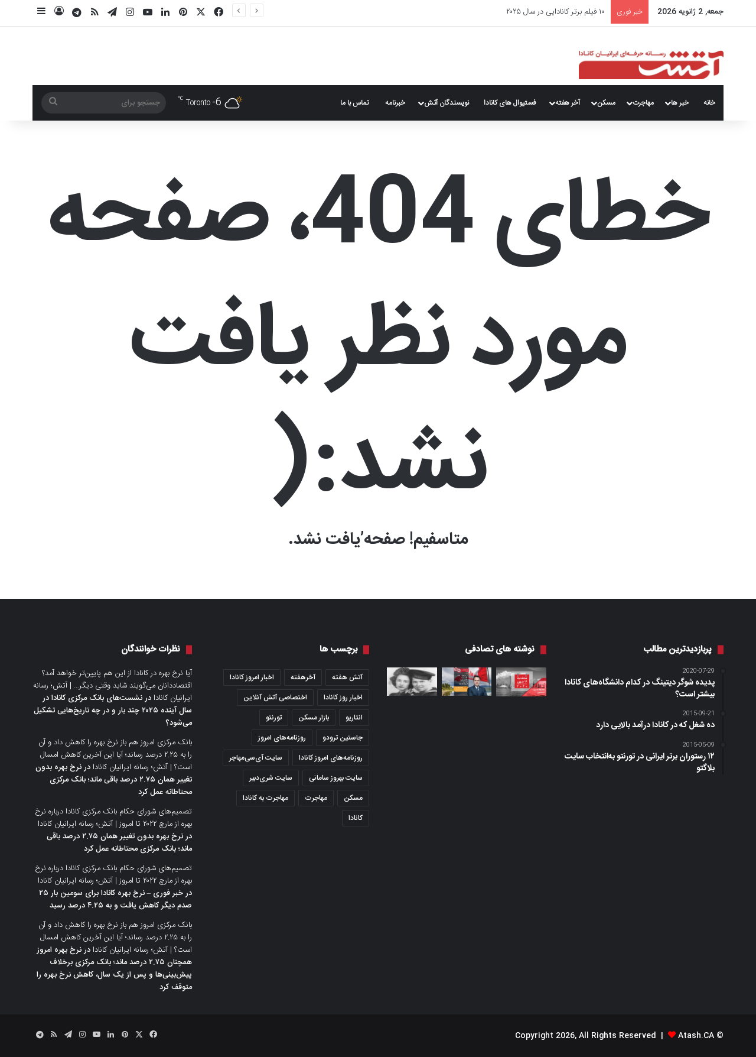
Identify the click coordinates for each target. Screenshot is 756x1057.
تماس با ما (354, 103)
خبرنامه (395, 103)
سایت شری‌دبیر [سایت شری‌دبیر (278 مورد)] (270, 778)
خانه (709, 103)
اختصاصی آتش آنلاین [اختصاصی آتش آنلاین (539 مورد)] (275, 697)
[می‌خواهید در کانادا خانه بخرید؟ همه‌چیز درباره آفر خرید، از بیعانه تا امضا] (467, 681)
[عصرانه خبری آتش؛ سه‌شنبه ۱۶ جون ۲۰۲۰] (521, 681)
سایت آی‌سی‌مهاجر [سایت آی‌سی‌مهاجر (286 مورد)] (255, 758)
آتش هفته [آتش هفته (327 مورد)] (347, 677)
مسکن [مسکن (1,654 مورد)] (353, 798)
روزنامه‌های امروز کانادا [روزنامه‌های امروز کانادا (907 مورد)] (331, 758)
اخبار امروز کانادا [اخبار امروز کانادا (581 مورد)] (252, 677)
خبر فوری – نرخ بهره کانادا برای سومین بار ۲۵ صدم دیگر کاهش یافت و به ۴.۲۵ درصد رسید (116, 899)
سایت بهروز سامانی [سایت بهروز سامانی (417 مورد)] (336, 778)
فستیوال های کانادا (510, 103)
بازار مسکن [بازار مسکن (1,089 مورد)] (313, 718)
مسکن (606, 103)
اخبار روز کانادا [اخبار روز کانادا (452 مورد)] (343, 697)
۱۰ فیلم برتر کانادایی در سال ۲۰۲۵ (555, 11)
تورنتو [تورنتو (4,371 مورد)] (274, 718)
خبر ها (680, 103)
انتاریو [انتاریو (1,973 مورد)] (354, 718)
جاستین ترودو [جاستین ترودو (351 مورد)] (342, 738)
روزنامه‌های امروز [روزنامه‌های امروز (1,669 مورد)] (282, 738)
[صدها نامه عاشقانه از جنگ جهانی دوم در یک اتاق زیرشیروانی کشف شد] (412, 681)
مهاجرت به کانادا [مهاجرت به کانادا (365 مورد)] (265, 798)
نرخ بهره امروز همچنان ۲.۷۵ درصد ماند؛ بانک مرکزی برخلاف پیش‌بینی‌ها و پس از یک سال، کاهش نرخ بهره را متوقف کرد (114, 968)
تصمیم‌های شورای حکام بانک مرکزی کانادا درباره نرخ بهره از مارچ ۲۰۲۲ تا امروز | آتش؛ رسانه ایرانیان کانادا (113, 818)
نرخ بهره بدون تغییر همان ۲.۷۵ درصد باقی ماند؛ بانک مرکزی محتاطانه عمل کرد (113, 780)
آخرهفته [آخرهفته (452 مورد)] (303, 677)
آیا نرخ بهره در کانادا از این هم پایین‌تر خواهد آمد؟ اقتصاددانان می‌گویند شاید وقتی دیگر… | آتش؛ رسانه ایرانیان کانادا (112, 686)
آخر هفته (567, 103)
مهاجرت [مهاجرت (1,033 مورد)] (316, 798)
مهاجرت (643, 103)
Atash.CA (696, 1035)
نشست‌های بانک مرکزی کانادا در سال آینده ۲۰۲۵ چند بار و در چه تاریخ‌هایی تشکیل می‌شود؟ (113, 710)
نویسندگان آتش (446, 103)
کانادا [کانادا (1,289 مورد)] (355, 818)
